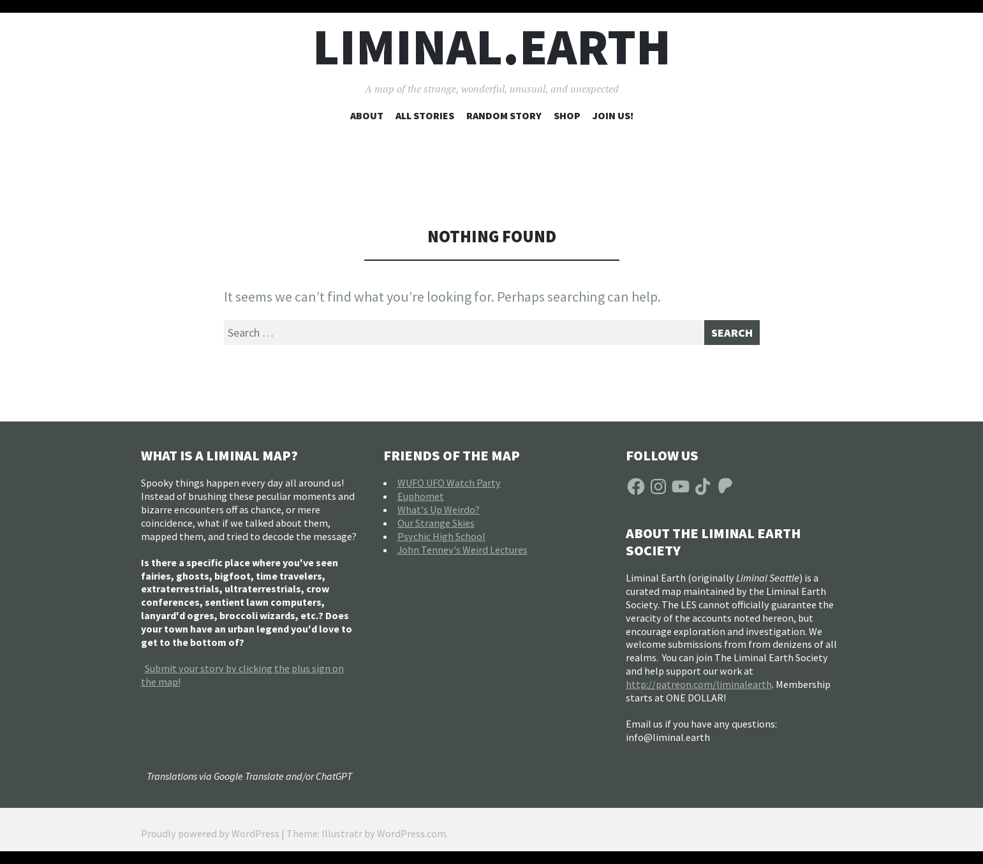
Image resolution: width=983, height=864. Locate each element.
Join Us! (613, 115)
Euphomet (420, 500)
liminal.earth (492, 47)
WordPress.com (411, 838)
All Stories (424, 115)
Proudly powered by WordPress (210, 838)
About (366, 115)
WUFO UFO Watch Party (449, 487)
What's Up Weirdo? (438, 514)
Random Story (504, 115)
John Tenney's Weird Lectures (462, 554)
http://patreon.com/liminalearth (699, 688)
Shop (567, 115)
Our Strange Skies (436, 527)
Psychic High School (441, 540)
